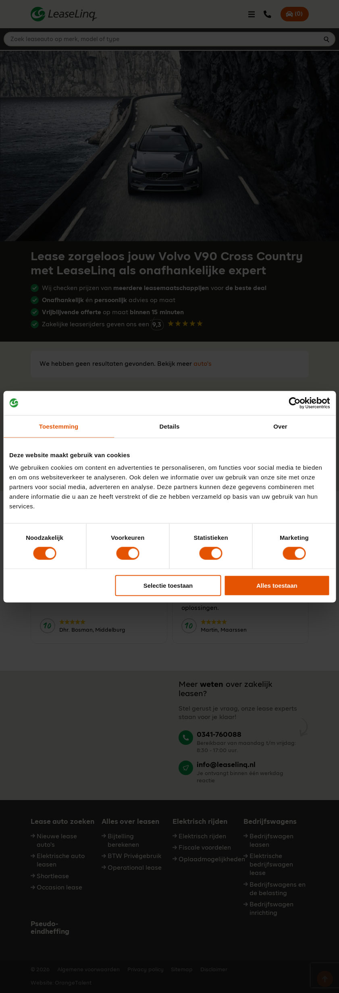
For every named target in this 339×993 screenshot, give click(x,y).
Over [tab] (280, 426)
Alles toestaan (276, 585)
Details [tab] (170, 426)
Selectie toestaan (168, 585)
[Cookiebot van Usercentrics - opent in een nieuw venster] (294, 403)
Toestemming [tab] (59, 426)
